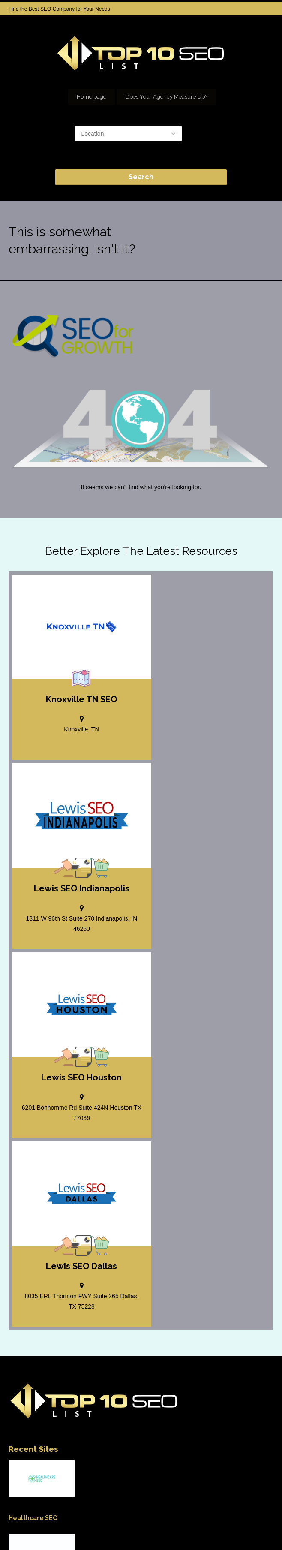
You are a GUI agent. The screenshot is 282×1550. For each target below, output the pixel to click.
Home (17, 1520)
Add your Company (58, 1520)
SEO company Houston (119, 1520)
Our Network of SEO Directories (234, 1520)
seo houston (172, 1520)
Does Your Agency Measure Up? (166, 96)
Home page (91, 96)
